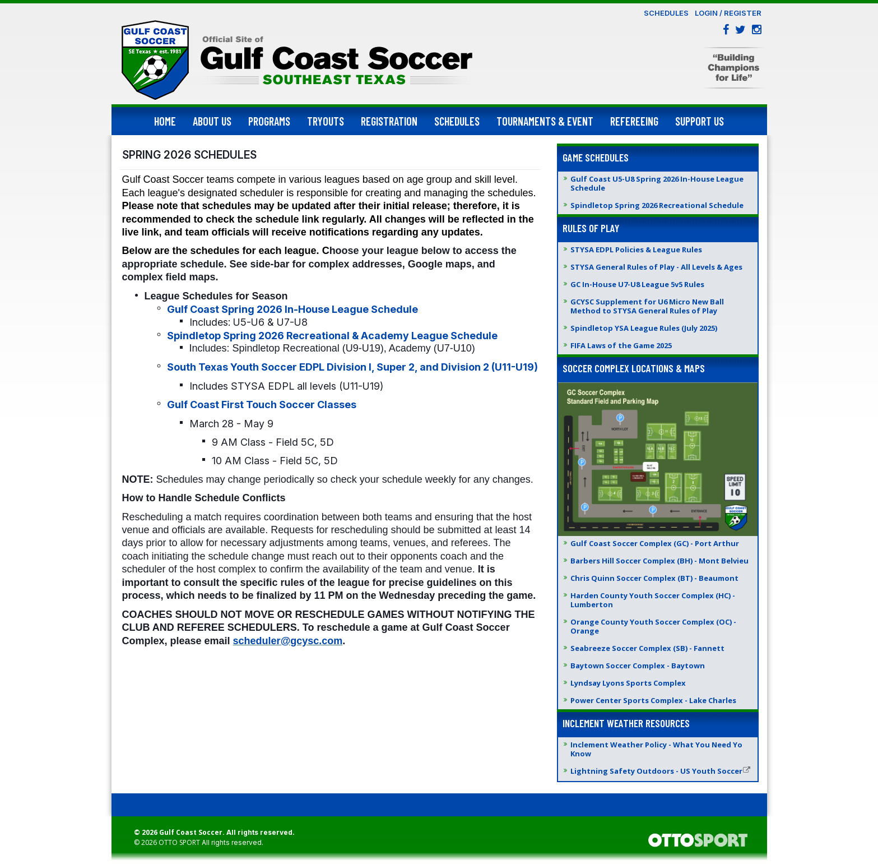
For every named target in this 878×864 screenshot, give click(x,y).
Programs (269, 121)
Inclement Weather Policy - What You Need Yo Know (656, 749)
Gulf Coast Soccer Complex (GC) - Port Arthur (654, 543)
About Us (212, 121)
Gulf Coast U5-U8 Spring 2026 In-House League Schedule (657, 183)
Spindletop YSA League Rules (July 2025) (643, 328)
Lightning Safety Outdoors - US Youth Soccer (660, 771)
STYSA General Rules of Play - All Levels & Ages (656, 267)
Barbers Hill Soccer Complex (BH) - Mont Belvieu (659, 561)
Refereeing (634, 121)
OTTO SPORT (179, 842)
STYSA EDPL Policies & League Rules (636, 249)
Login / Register (728, 12)
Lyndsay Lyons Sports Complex (628, 683)
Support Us (699, 121)
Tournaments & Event (544, 121)
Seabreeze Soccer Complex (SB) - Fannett (647, 648)
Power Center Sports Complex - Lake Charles (653, 700)
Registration (389, 121)
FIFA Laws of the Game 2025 (621, 345)
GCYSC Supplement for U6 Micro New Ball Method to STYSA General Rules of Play (647, 306)
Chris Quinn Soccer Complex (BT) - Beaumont (654, 578)
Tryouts (325, 121)
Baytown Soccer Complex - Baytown (637, 665)
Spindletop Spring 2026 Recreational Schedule (657, 205)
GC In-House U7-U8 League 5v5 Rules (637, 284)
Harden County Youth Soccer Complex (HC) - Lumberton (652, 599)
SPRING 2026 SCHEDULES (189, 154)
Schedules (666, 12)
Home (165, 121)
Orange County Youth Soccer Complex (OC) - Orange (653, 626)
